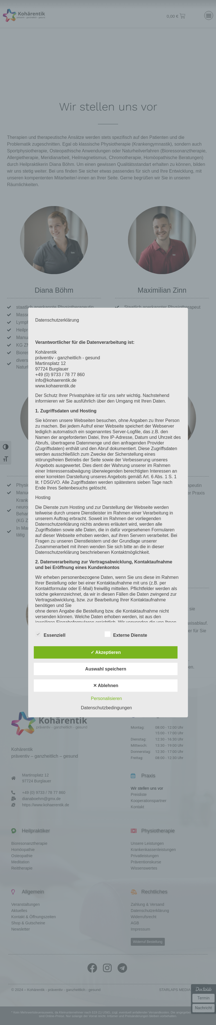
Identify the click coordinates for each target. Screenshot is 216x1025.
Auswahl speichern (105, 668)
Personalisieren (106, 698)
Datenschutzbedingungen (106, 707)
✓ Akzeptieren (106, 652)
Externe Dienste (126, 634)
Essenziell (50, 634)
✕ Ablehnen (105, 685)
